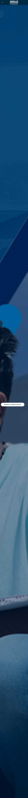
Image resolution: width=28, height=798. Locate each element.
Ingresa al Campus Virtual (12, 404)
